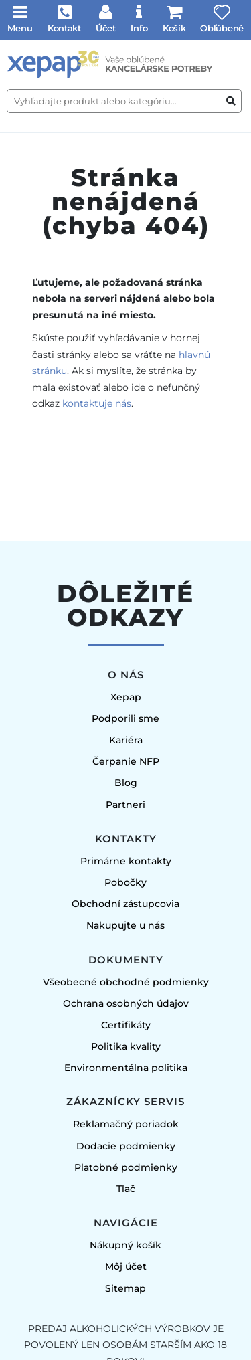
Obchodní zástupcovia (125, 904)
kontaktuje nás (96, 403)
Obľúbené (222, 28)
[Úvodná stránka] (125, 64)
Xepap (125, 697)
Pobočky (125, 882)
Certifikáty (126, 1025)
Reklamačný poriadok (126, 1124)
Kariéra (126, 740)
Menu (20, 28)
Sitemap (125, 1288)
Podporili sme (125, 718)
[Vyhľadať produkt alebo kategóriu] (231, 101)
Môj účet (126, 1266)
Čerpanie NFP (125, 761)
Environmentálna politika (125, 1068)
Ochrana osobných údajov (126, 1003)
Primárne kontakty (125, 861)
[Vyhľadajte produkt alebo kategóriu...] (124, 101)
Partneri (125, 805)
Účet (106, 28)
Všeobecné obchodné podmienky (126, 982)
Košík (174, 28)
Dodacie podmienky (125, 1146)
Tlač (125, 1189)
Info (139, 28)
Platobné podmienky (125, 1167)
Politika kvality (126, 1046)
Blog (125, 783)
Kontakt (64, 28)
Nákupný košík (125, 1245)
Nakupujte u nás (125, 925)
